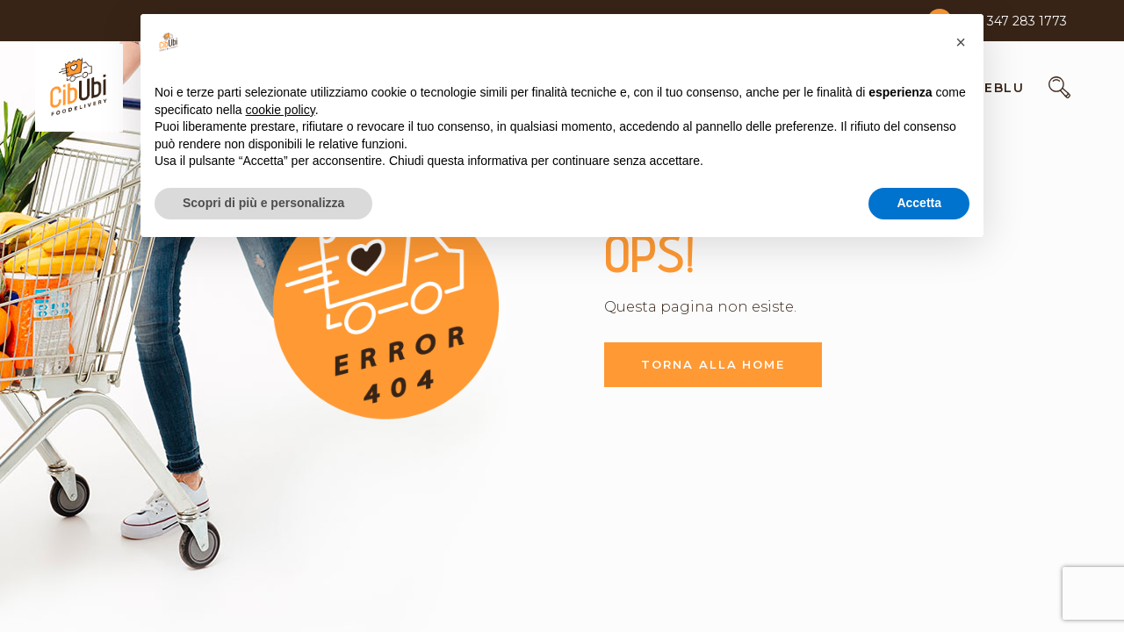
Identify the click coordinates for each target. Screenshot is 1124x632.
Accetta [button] (919, 203)
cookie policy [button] (280, 110)
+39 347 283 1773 (1014, 21)
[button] (961, 42)
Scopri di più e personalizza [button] (263, 203)
